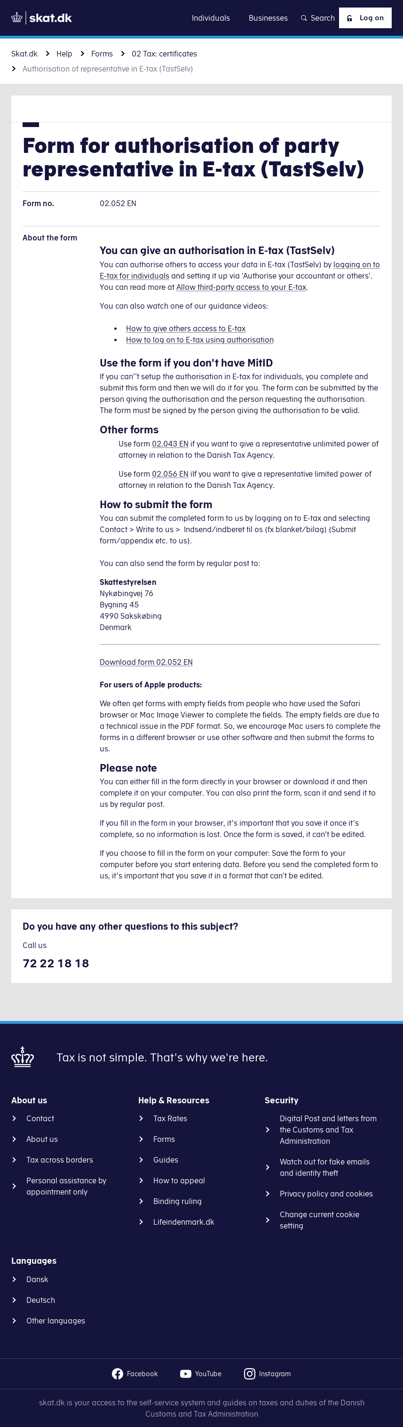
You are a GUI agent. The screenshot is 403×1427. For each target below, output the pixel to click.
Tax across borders (59, 1160)
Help (64, 53)
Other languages (55, 1320)
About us (42, 1139)
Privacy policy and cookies (326, 1193)
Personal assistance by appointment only (66, 1186)
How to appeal (179, 1180)
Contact (40, 1118)
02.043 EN (170, 443)
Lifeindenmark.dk (183, 1222)
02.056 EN (170, 474)
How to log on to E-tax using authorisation (200, 339)
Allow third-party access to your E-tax (241, 287)
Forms (102, 53)
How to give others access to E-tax (185, 328)
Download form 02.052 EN (146, 662)
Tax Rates (170, 1118)
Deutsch (40, 1300)
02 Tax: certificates (164, 53)
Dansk (37, 1279)
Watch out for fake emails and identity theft (325, 1167)
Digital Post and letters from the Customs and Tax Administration (328, 1129)
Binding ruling (177, 1201)
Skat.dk (24, 53)
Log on (363, 18)
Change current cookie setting (319, 1220)
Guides (165, 1160)
